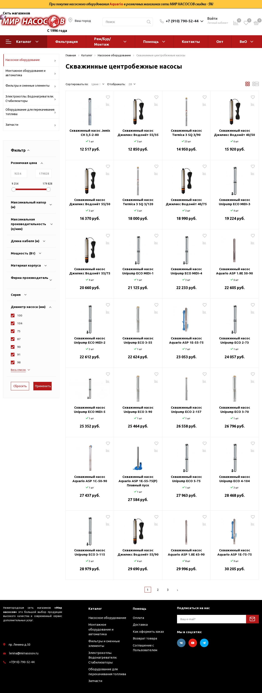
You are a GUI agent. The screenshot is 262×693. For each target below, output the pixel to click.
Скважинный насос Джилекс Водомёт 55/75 (89, 271)
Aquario (116, 4)
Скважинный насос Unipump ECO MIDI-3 (234, 202)
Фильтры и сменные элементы (31, 86)
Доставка (140, 624)
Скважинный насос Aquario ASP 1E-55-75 (186, 340)
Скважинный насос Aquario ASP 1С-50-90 (89, 479)
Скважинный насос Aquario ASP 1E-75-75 (234, 552)
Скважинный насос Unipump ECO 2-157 (186, 410)
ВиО (243, 42)
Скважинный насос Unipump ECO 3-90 (137, 410)
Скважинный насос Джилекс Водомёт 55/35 (138, 133)
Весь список (18, 369)
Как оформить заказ (148, 631)
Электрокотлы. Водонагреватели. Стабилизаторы (31, 99)
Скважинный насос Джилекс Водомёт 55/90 (138, 552)
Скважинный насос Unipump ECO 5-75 (186, 479)
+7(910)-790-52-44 (21, 662)
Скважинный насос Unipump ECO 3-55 (137, 340)
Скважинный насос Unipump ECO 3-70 (234, 410)
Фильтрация (66, 42)
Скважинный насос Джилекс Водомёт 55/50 (89, 202)
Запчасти (31, 125)
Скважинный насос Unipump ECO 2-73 (234, 340)
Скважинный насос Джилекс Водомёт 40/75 (186, 202)
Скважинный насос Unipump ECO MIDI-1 (138, 271)
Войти (212, 18)
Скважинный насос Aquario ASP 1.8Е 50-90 (234, 271)
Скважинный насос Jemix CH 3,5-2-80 (89, 133)
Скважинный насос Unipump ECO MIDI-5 (89, 410)
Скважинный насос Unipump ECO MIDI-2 (89, 340)
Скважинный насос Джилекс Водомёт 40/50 (234, 133)
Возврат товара (145, 638)
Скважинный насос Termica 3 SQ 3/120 (137, 202)
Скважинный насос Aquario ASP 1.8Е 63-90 (186, 552)
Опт (219, 42)
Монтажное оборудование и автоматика (31, 73)
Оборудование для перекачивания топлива (31, 112)
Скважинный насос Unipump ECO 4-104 (234, 479)
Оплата (138, 618)
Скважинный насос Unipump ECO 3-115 (89, 552)
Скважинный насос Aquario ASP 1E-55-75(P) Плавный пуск (138, 481)
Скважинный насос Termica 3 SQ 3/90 (186, 133)
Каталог (22, 42)
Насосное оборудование (31, 60)
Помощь (151, 42)
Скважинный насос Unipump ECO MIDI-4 (186, 271)
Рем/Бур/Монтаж (102, 41)
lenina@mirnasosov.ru (23, 653)
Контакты (191, 42)
